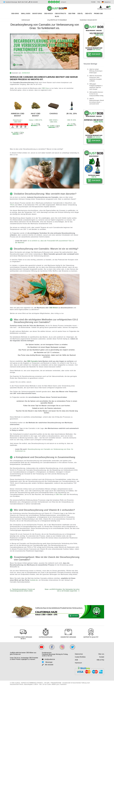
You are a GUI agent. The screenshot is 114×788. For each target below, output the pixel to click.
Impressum (78, 663)
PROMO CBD (98, 13)
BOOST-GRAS (37, 13)
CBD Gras (45, 88)
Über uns (101, 654)
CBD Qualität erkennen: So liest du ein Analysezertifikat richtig (96, 93)
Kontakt (93, 2)
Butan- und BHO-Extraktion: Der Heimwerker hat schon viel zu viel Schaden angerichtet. (62, 590)
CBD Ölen (59, 494)
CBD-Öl (80, 13)
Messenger (48, 662)
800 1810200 (34, 2)
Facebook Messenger (11, 2)
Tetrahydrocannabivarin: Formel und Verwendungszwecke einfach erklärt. (22, 590)
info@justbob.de (50, 659)
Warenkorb (107, 8)
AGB (76, 660)
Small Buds (25, 13)
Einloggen (101, 9)
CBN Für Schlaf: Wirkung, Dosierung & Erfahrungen (95, 71)
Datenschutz (79, 654)
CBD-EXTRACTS (60, 13)
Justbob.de (34, 580)
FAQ (98, 2)
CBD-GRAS (15, 13)
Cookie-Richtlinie (80, 657)
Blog (57, 16)
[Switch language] (105, 2)
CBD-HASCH (48, 13)
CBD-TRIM (71, 13)
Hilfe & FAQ (100, 660)
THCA (12, 205)
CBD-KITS (88, 13)
